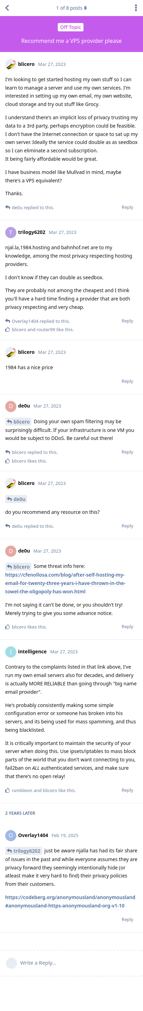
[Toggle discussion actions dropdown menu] (136, 8)
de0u (19, 499)
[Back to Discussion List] (7, 8)
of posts (71, 8)
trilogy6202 (27, 850)
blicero (22, 421)
